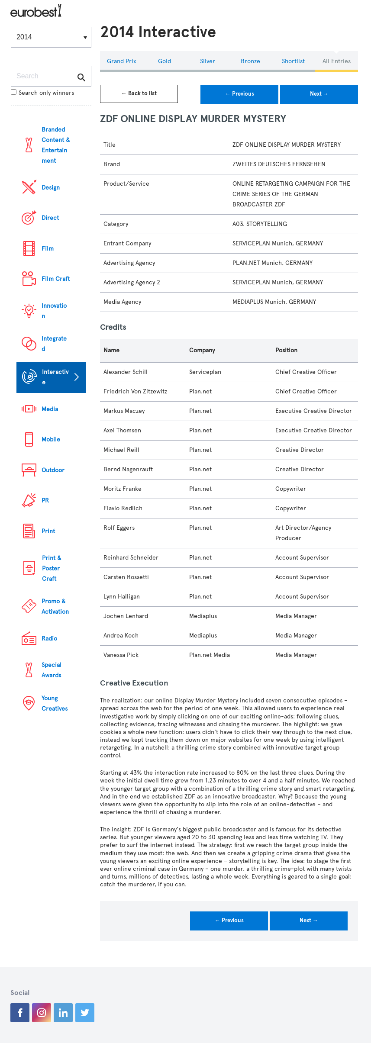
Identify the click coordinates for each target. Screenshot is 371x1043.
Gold (164, 61)
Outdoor (53, 470)
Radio (49, 638)
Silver (207, 61)
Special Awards (51, 670)
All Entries (337, 61)
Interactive (55, 377)
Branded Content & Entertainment (56, 145)
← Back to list (139, 93)
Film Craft (56, 279)
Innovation (54, 311)
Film (48, 248)
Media (50, 409)
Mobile (51, 439)
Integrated (54, 344)
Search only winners (42, 93)
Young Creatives (55, 703)
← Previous (239, 93)
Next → (319, 93)
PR (45, 500)
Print (48, 531)
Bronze (250, 61)
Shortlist (293, 61)
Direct (50, 218)
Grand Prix (121, 61)
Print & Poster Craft (51, 568)
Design (51, 187)
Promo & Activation (55, 606)
